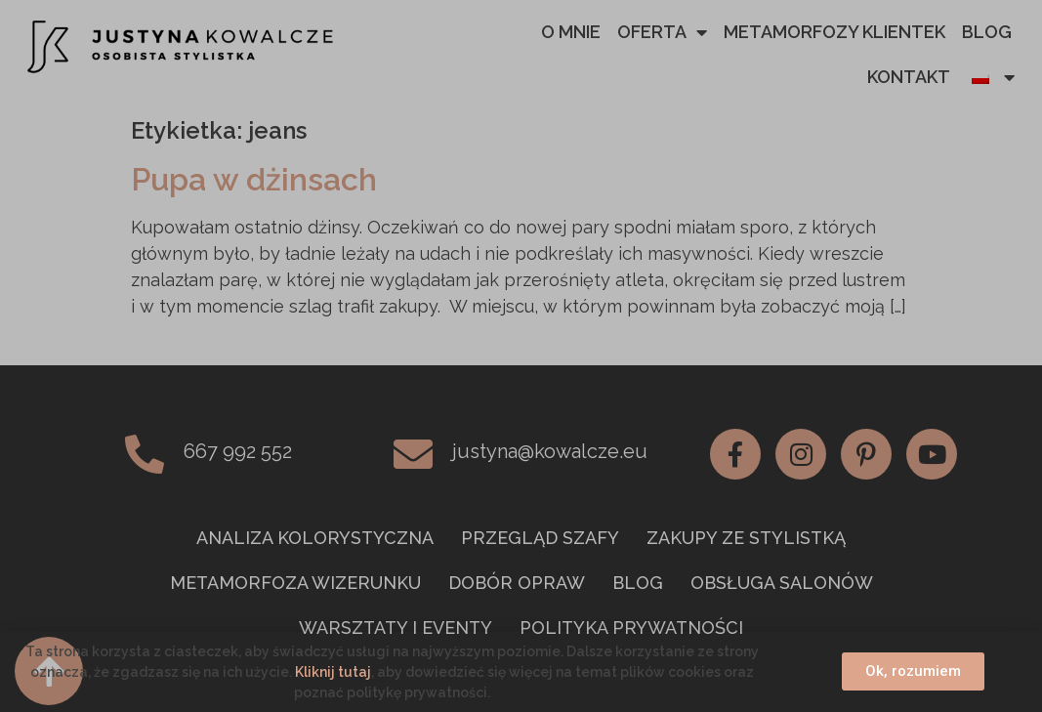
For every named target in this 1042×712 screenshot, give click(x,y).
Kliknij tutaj (333, 672)
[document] (521, 356)
